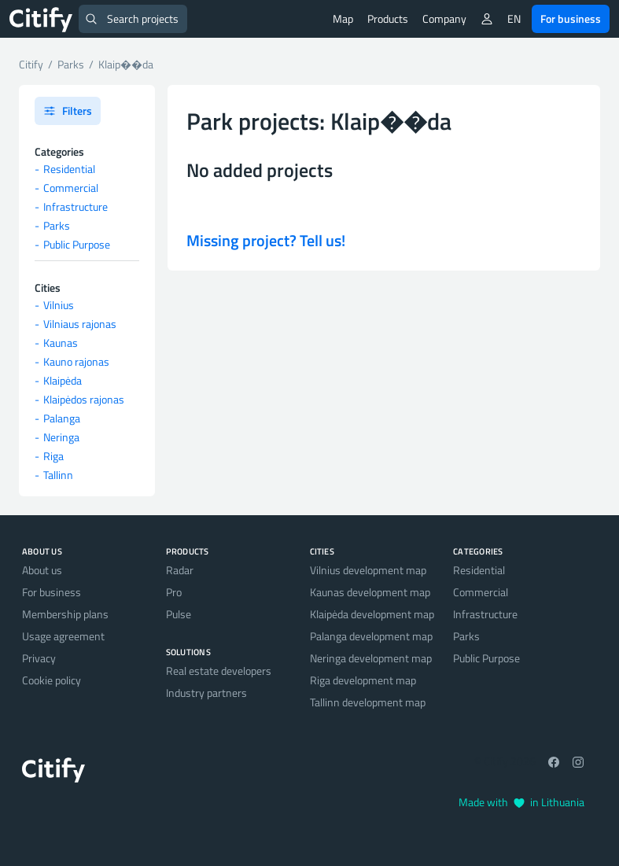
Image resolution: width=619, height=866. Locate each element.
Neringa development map (371, 658)
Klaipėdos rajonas (83, 399)
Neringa (61, 437)
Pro (174, 592)
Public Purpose (76, 244)
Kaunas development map (370, 592)
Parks (56, 225)
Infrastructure (75, 206)
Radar (179, 570)
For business (570, 18)
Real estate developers (218, 670)
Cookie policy (51, 680)
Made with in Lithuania (521, 802)
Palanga (61, 418)
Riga (53, 456)
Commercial (70, 187)
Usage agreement (63, 636)
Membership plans (65, 614)
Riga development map (363, 680)
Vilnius (58, 305)
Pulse (178, 614)
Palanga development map (371, 636)
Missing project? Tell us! (265, 240)
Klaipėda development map (372, 614)
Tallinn (58, 474)
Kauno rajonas (76, 361)
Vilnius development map (368, 570)
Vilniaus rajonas (79, 323)
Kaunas (60, 342)
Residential (69, 168)
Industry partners (206, 692)
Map (343, 18)
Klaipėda (62, 380)
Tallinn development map (368, 702)
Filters (67, 110)
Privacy (39, 658)
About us (42, 570)
